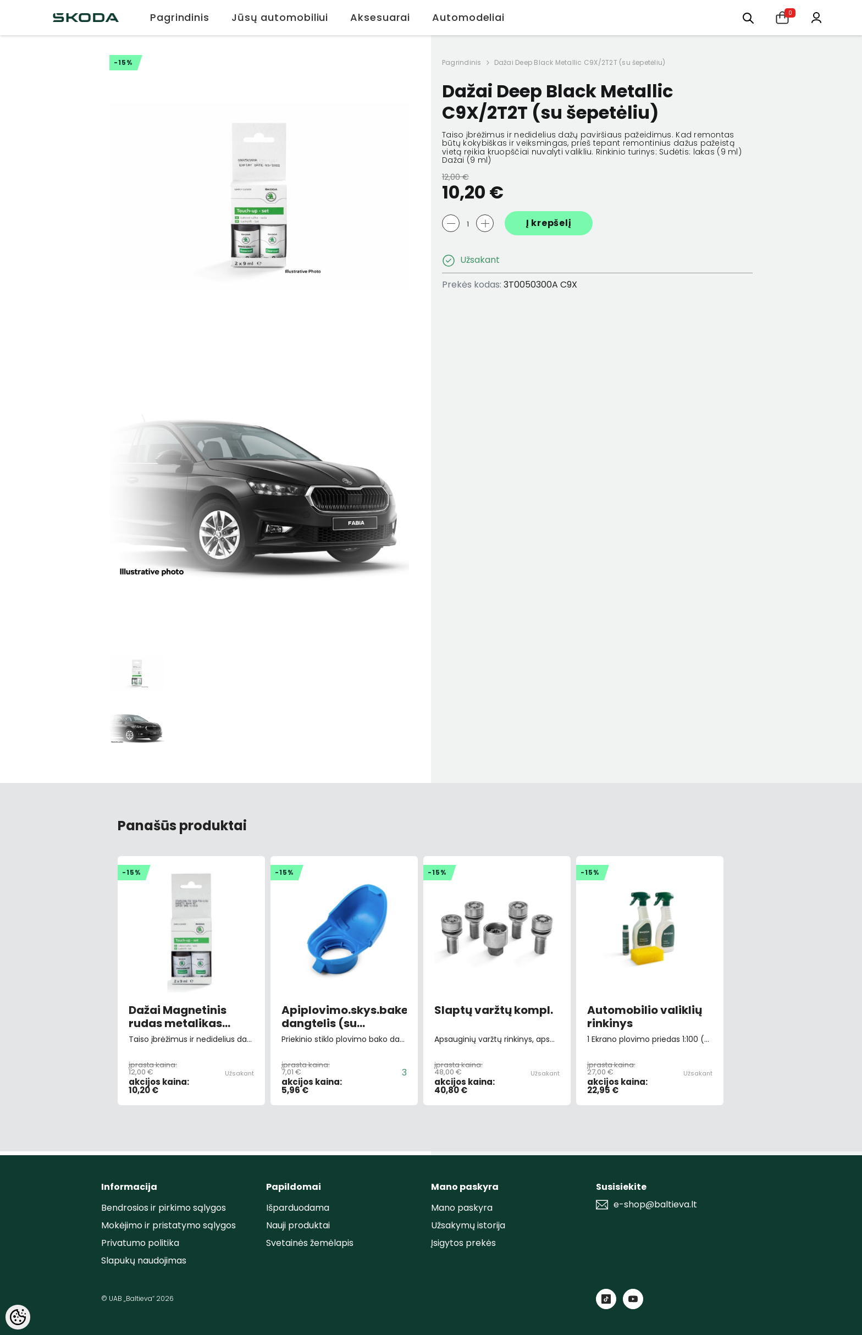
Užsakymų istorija (468, 1225)
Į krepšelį (549, 223)
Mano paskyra (462, 1207)
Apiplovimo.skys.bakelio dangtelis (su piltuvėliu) (344, 1016)
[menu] (748, 17)
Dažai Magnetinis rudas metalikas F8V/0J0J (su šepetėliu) (177, 1016)
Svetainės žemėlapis (309, 1243)
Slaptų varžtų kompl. (493, 1010)
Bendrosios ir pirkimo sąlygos (163, 1207)
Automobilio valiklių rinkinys (644, 1016)
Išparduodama (297, 1207)
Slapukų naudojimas (143, 1260)
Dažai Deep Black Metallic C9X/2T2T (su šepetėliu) (580, 62)
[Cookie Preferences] (17, 1317)
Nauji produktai (298, 1225)
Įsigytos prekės (463, 1243)
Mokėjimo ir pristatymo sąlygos (168, 1225)
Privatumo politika (140, 1243)
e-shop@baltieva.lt (655, 1205)
